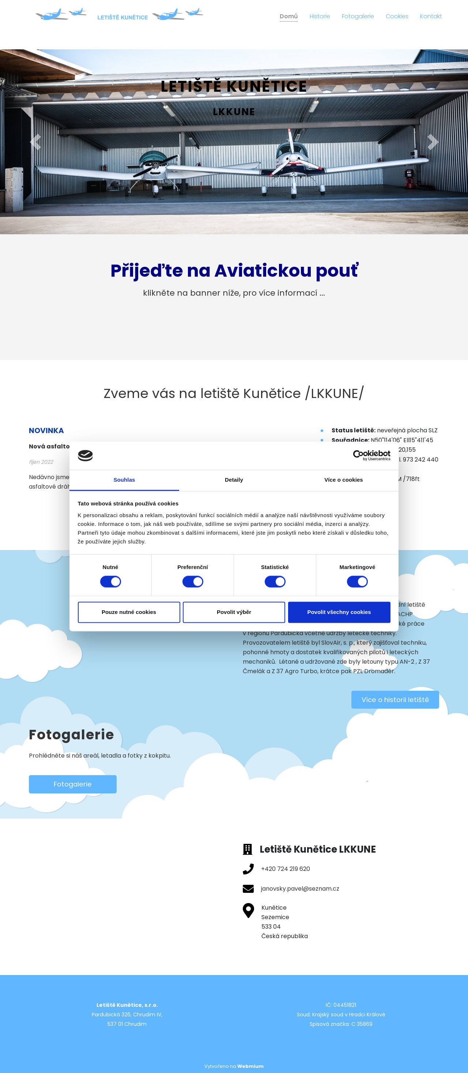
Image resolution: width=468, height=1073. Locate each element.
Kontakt (431, 16)
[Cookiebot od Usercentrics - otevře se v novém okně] (358, 455)
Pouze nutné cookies (129, 612)
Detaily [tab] (234, 480)
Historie (320, 16)
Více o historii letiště (395, 699)
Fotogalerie (358, 16)
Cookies (397, 16)
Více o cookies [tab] (343, 480)
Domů (289, 16)
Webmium (250, 1066)
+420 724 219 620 (285, 869)
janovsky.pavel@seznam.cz (300, 888)
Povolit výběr (234, 612)
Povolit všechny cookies (339, 612)
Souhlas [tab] (124, 480)
